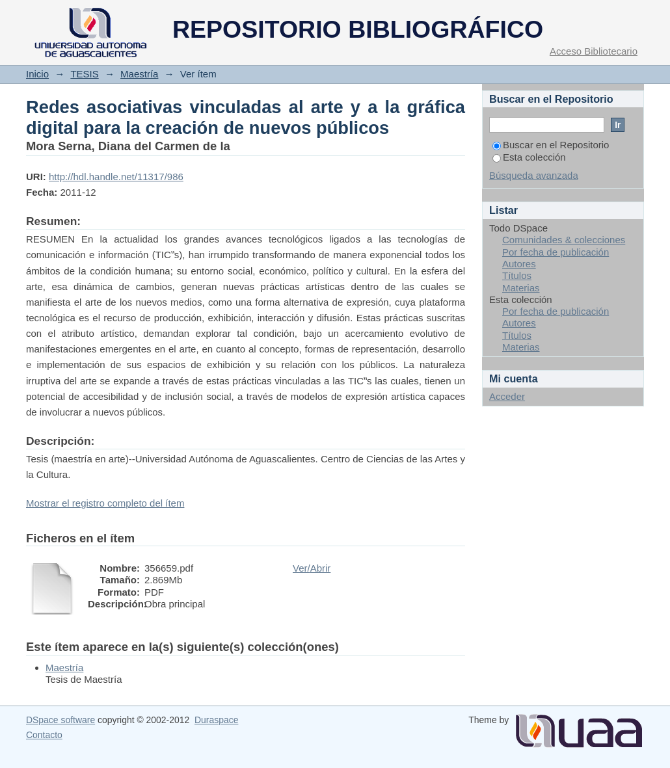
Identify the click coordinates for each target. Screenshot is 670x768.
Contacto (44, 735)
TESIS (84, 73)
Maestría (139, 73)
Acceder (507, 396)
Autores (519, 263)
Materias (521, 287)
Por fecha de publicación (555, 252)
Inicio (37, 73)
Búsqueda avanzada (533, 175)
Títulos (516, 275)
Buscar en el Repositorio (550, 144)
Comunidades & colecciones (563, 239)
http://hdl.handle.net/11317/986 (116, 176)
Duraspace (216, 720)
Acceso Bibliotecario (593, 51)
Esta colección (529, 157)
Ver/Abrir (311, 568)
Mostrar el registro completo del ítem (105, 503)
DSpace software (60, 720)
